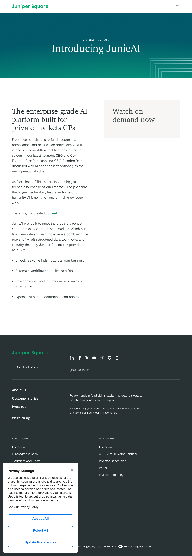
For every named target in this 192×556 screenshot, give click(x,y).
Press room (20, 406)
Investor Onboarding (112, 460)
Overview (18, 447)
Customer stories (25, 398)
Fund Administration (25, 454)
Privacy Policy (108, 412)
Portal (103, 467)
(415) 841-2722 (79, 370)
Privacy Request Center (135, 546)
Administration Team (27, 460)
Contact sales (27, 367)
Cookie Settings (107, 546)
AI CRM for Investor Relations (118, 454)
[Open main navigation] (177, 6)
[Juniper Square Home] (30, 6)
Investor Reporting (111, 474)
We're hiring (21, 418)
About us (19, 390)
